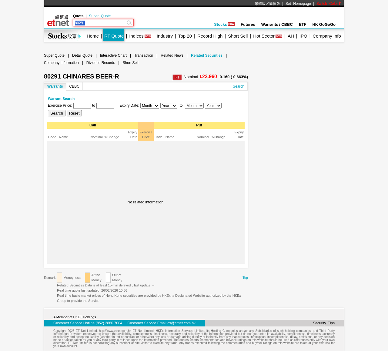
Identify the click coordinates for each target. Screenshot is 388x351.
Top (245, 277)
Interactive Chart (113, 55)
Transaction (143, 55)
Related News (172, 55)
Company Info (327, 35)
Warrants (55, 86)
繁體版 (260, 4)
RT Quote (114, 35)
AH (291, 35)
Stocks (224, 24)
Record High (209, 35)
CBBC (74, 86)
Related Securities (206, 55)
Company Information (61, 63)
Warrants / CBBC (277, 24)
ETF (302, 24)
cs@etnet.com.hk (181, 323)
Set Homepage (298, 4)
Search (238, 86)
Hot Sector (264, 35)
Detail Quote (82, 55)
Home (93, 35)
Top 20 (185, 35)
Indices (136, 35)
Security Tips (324, 323)
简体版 (274, 4)
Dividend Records (100, 63)
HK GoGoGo (324, 24)
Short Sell (238, 35)
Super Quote (100, 16)
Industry (165, 35)
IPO (303, 35)
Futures (248, 24)
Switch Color (328, 4)
